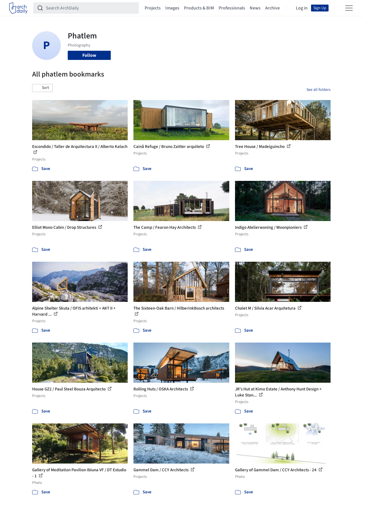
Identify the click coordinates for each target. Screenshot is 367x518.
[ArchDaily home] (18, 8)
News (255, 8)
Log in (302, 8)
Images (172, 8)
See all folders (318, 90)
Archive (272, 8)
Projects (153, 8)
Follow (89, 55)
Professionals (232, 8)
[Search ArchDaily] (90, 8)
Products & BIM (199, 8)
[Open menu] (349, 8)
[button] (42, 88)
